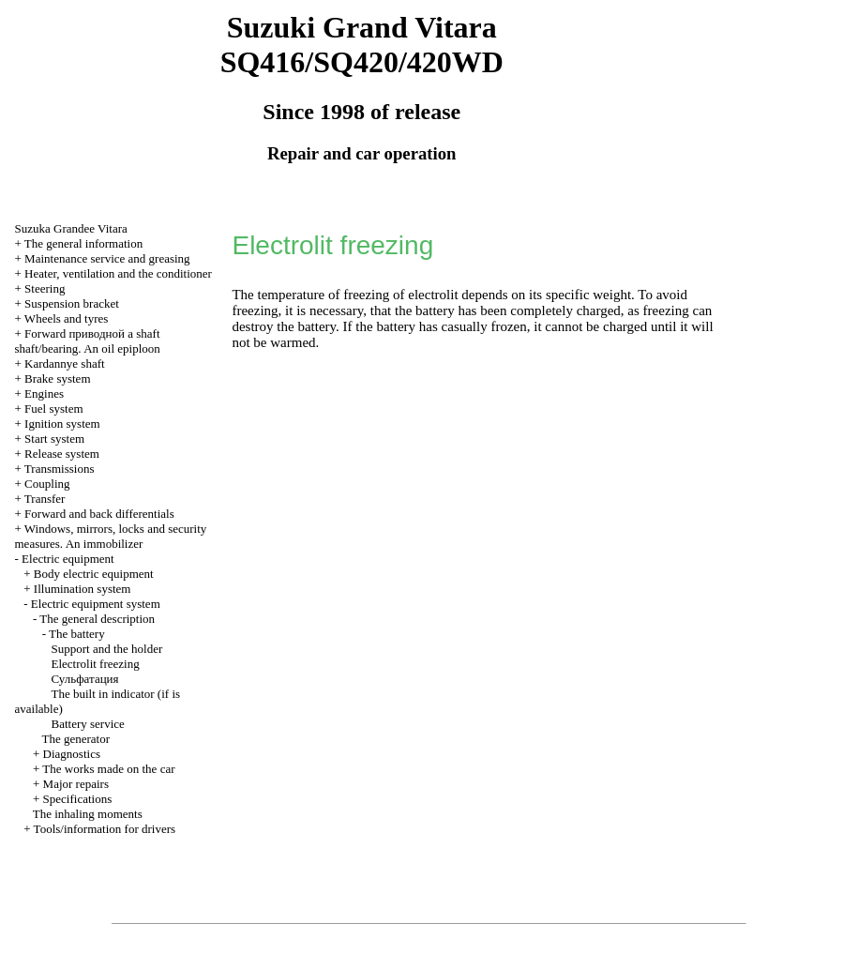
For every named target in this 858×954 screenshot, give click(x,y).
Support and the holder (107, 649)
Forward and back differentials (99, 514)
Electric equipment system (95, 604)
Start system (54, 439)
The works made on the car (108, 769)
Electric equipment (68, 559)
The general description (97, 619)
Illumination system (82, 589)
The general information (83, 243)
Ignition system (62, 423)
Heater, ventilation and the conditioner (118, 273)
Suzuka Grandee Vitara (71, 228)
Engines (44, 393)
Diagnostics (71, 754)
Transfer (45, 499)
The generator (76, 739)
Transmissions (59, 469)
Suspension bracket (71, 303)
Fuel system (53, 408)
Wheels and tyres (66, 318)
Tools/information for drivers (104, 829)
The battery (77, 634)
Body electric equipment (94, 574)
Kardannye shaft (64, 363)
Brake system (57, 378)
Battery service (88, 724)
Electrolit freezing (96, 664)
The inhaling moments (88, 814)
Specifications (78, 799)
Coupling (46, 484)
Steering (44, 288)
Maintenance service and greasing (107, 258)
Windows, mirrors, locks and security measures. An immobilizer (111, 536)
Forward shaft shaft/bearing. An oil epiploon (87, 341)
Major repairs (76, 784)
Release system (61, 454)
